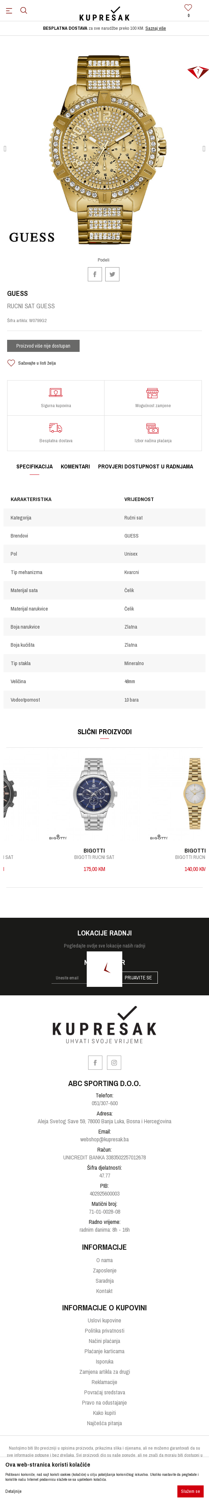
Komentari (75, 466)
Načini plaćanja (104, 1341)
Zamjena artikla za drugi (104, 1372)
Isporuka (104, 1361)
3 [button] (116, 245)
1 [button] (93, 245)
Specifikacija (34, 466)
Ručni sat (133, 518)
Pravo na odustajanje (104, 1402)
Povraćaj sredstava (104, 1392)
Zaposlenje (105, 1270)
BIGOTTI (108, 850)
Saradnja (105, 1280)
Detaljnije (13, 1491)
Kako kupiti (104, 1413)
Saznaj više (155, 28)
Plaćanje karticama (104, 1351)
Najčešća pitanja (104, 1423)
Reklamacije (104, 1382)
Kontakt (104, 1291)
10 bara (131, 700)
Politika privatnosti (104, 1330)
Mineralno (134, 663)
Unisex (131, 554)
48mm (129, 681)
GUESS (131, 536)
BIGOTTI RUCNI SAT (108, 857)
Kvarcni (131, 572)
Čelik (129, 590)
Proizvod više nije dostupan (43, 346)
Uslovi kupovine (104, 1320)
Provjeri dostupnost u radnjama (145, 466)
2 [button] (104, 245)
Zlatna (130, 627)
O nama (104, 1260)
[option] (104, 28)
